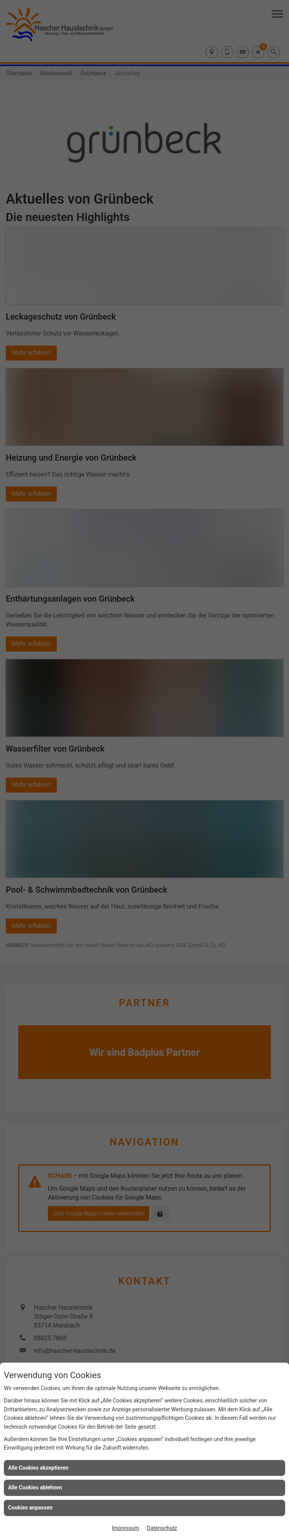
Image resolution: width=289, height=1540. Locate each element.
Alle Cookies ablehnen (35, 1487)
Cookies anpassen (30, 1507)
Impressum (125, 1528)
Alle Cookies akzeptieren (38, 1468)
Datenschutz (162, 1528)
